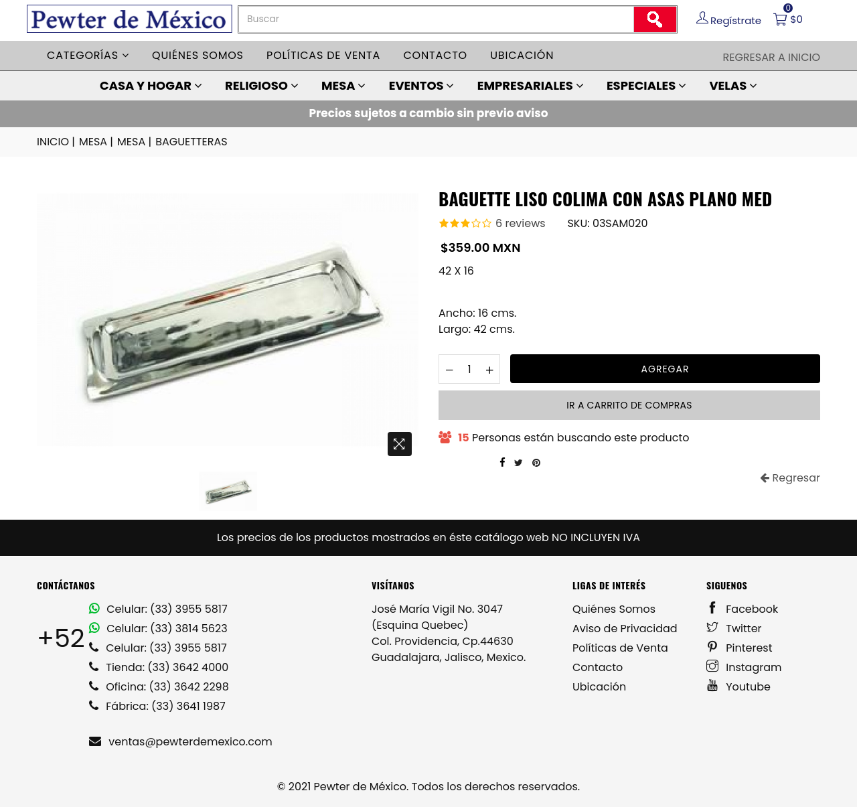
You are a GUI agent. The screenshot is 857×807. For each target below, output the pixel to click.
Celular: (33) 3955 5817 (158, 609)
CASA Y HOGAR (151, 85)
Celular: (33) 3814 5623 (158, 628)
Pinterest (739, 648)
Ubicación (522, 55)
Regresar (790, 478)
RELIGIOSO (262, 85)
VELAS (733, 85)
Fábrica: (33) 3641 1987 (157, 706)
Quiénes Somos (613, 609)
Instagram (744, 667)
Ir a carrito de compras (629, 405)
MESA (343, 85)
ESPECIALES (646, 85)
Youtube (738, 686)
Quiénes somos (198, 55)
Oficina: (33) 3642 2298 (159, 686)
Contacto (435, 55)
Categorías (88, 55)
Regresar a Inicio (771, 57)
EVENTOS (422, 85)
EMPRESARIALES (530, 85)
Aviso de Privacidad (625, 628)
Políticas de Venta (620, 648)
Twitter (734, 628)
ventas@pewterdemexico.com (180, 741)
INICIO (57, 142)
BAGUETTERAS (191, 141)
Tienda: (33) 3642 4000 (158, 667)
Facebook (742, 609)
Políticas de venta (323, 55)
